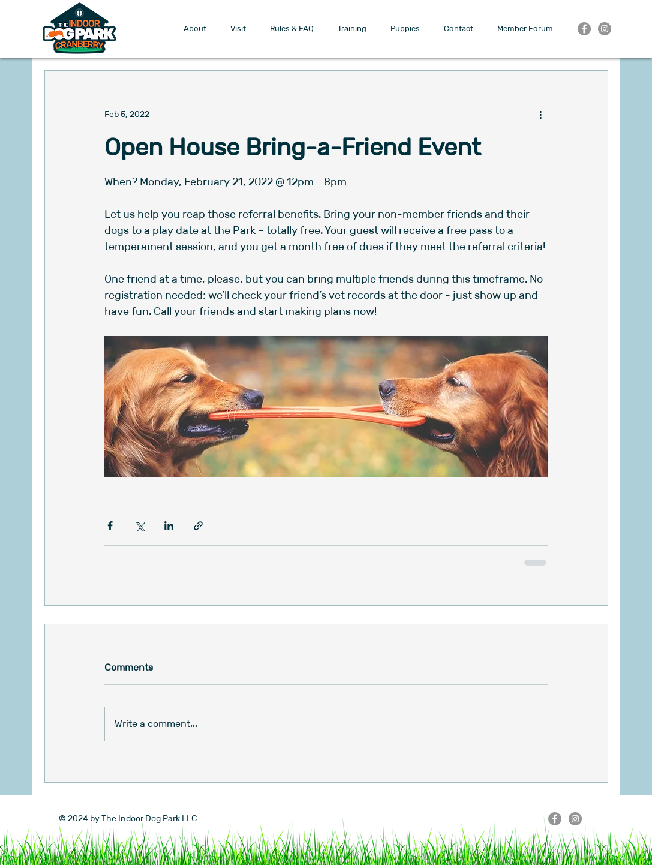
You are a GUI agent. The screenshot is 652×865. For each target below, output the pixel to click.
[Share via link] (198, 525)
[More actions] (541, 114)
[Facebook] (584, 28)
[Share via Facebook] (110, 525)
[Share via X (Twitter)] (139, 525)
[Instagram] (604, 28)
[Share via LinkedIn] (169, 525)
